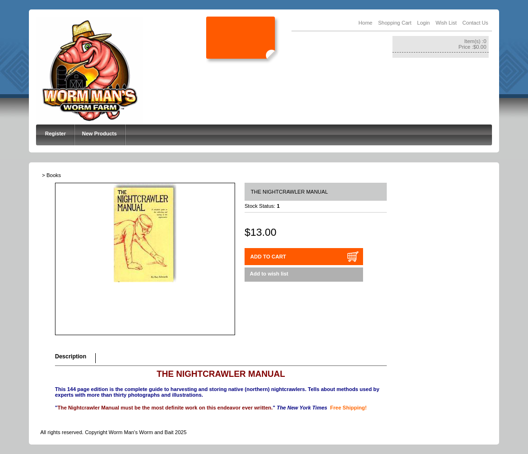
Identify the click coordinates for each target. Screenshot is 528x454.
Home (365, 23)
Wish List (446, 23)
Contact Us (475, 23)
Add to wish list (269, 273)
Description (70, 356)
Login (423, 23)
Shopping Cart (394, 23)
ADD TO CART (268, 256)
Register (55, 133)
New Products (99, 133)
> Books (51, 175)
